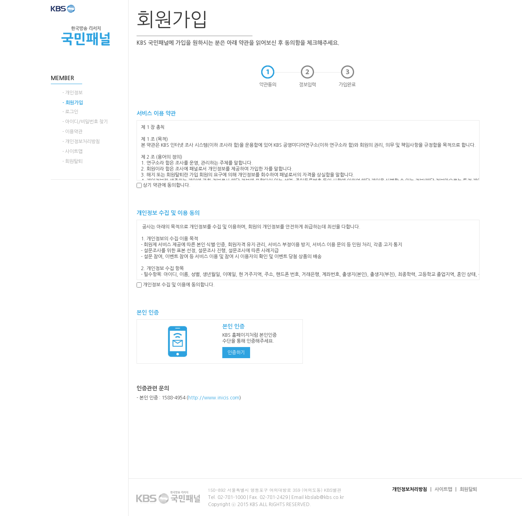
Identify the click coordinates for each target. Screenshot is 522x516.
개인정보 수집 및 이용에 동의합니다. (176, 284)
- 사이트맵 (72, 151)
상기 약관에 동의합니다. (164, 185)
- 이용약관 (72, 131)
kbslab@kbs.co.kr (324, 497)
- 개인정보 (72, 92)
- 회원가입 (72, 102)
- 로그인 (70, 111)
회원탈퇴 (468, 489)
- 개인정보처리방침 (81, 141)
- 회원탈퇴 (72, 161)
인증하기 (236, 352)
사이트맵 (443, 489)
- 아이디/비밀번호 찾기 (85, 121)
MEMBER (62, 78)
